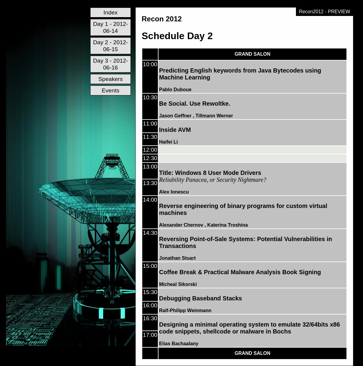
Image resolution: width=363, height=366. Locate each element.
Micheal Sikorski (178, 284)
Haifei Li (168, 141)
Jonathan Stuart (177, 258)
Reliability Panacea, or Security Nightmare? (212, 179)
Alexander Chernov (181, 225)
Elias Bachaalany (178, 343)
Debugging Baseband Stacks (200, 298)
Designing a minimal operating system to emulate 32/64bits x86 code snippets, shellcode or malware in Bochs (249, 328)
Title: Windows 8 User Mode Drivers (210, 172)
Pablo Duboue (175, 89)
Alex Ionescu (174, 191)
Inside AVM (175, 129)
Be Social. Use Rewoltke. (194, 103)
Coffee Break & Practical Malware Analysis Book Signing (240, 272)
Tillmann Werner (214, 115)
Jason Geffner (175, 115)
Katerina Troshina (227, 225)
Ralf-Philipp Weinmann (185, 310)
